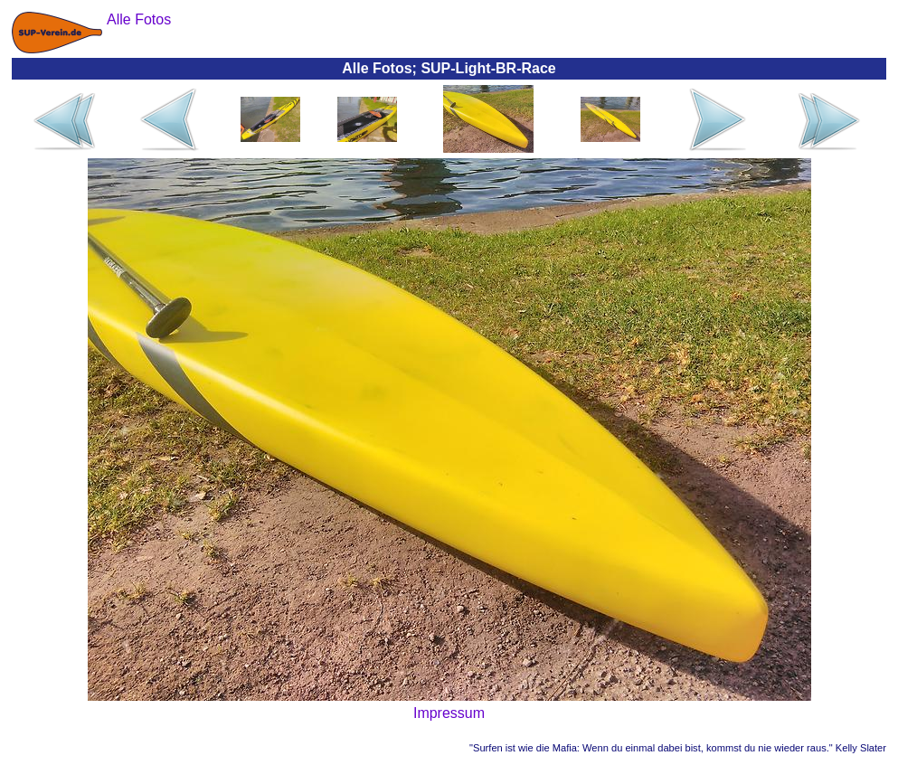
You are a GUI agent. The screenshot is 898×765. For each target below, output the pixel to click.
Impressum (449, 713)
